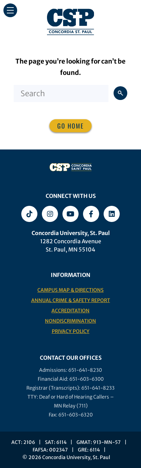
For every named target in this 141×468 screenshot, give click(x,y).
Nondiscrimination (70, 321)
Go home (70, 125)
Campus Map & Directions (70, 290)
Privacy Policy (71, 331)
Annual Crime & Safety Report (70, 300)
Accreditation (70, 311)
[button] (10, 10)
